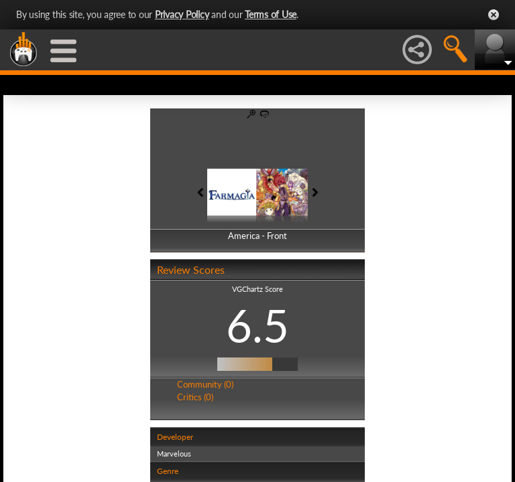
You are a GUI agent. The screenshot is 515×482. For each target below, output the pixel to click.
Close (493, 14)
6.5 (257, 325)
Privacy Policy (182, 14)
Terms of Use (270, 14)
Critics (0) (195, 397)
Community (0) (205, 384)
